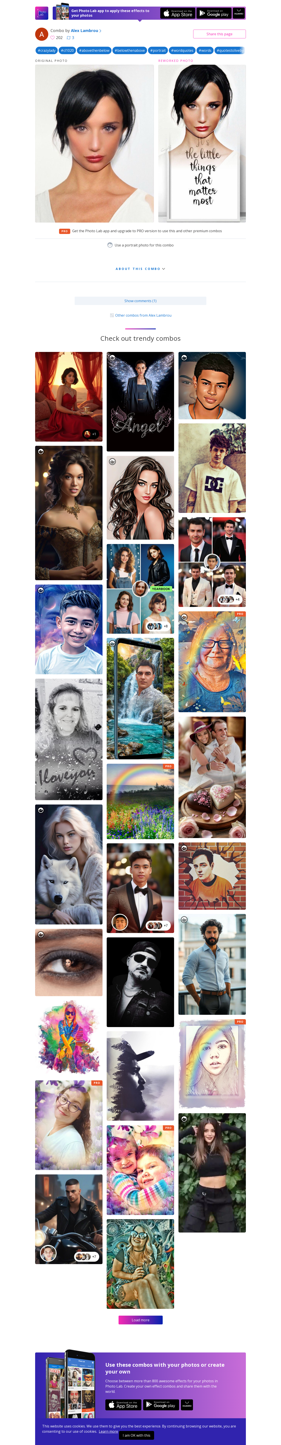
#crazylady (47, 50)
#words (205, 50)
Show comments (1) (140, 300)
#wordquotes (182, 50)
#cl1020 (67, 50)
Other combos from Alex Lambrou (140, 315)
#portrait (158, 50)
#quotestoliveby (230, 50)
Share (219, 34)
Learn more (108, 1431)
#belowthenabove (130, 50)
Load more (141, 1320)
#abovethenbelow (94, 50)
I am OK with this (136, 1435)
